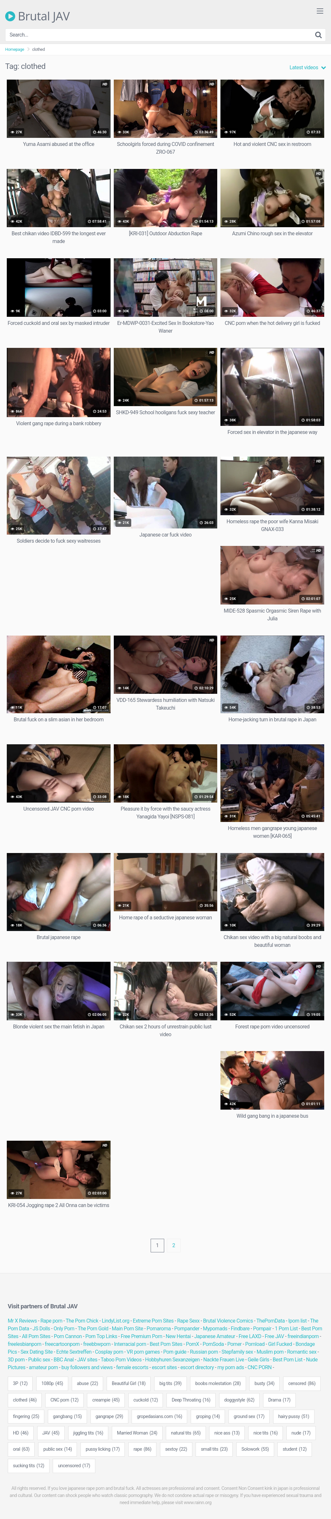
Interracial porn (130, 1344)
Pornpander (186, 1328)
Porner (234, 1344)
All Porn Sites (36, 1336)
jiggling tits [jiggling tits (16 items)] (88, 1433)
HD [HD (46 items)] (20, 1433)
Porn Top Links (101, 1336)
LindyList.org (115, 1321)
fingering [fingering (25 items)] (26, 1416)
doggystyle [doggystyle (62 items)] (239, 1400)
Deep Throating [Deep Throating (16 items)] (191, 1400)
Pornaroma (159, 1328)
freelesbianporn (24, 1344)
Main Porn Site (127, 1328)
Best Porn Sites (166, 1344)
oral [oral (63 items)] (21, 1449)
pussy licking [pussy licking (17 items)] (103, 1449)
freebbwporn (97, 1344)
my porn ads (230, 1367)
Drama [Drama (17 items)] (279, 1400)
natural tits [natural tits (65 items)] (185, 1433)
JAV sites (87, 1360)
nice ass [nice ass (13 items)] (227, 1433)
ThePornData (270, 1321)
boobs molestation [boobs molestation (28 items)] (217, 1383)
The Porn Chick (82, 1321)
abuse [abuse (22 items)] (87, 1383)
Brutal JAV (37, 16)
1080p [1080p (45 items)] (52, 1383)
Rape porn (51, 1321)
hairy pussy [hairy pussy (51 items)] (293, 1416)
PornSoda (213, 1344)
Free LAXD (250, 1336)
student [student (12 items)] (294, 1449)
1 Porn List (286, 1328)
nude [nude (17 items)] (301, 1433)
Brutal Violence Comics (228, 1321)
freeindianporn (302, 1336)
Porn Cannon (68, 1336)
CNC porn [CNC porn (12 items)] (64, 1400)
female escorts (132, 1367)
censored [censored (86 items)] (301, 1383)
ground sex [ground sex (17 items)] (249, 1416)
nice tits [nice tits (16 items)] (265, 1433)
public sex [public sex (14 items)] (57, 1449)
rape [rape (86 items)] (142, 1449)
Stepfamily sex (237, 1352)
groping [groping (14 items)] (208, 1416)
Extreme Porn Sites (153, 1321)
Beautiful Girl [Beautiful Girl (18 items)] (128, 1383)
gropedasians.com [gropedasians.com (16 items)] (159, 1416)
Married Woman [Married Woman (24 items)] (137, 1433)
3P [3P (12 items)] (20, 1383)
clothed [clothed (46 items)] (25, 1400)
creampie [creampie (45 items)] (106, 1400)
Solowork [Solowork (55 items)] (255, 1449)
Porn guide (175, 1352)
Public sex (39, 1360)
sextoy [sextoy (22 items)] (176, 1449)
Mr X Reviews (22, 1321)
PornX (192, 1344)
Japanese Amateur (214, 1336)
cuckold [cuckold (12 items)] (145, 1400)
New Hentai (178, 1336)
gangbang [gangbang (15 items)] (67, 1416)
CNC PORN (260, 1367)
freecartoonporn (62, 1344)
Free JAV (274, 1336)
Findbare (240, 1328)
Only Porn (64, 1328)
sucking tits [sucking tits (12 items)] (28, 1465)
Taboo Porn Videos (121, 1360)
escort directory (197, 1367)
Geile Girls (258, 1360)
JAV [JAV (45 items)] (50, 1433)
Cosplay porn (109, 1352)
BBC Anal (64, 1360)
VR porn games (143, 1352)
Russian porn (204, 1352)
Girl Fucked (280, 1344)
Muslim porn (270, 1352)
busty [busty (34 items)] (264, 1383)
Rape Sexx (188, 1321)
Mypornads (215, 1328)
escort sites (164, 1367)
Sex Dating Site (36, 1352)
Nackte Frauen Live (223, 1360)
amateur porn (43, 1367)
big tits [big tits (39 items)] (170, 1383)
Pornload (254, 1344)
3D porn (16, 1360)
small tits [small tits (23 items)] (214, 1449)
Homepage (14, 49)
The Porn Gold (93, 1328)
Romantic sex (301, 1352)
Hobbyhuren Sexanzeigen (172, 1360)
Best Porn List (288, 1360)
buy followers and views (87, 1367)
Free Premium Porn (141, 1336)
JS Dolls (41, 1328)
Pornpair (262, 1328)
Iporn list (297, 1321)
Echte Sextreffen (73, 1352)
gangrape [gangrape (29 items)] (109, 1416)
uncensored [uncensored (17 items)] (74, 1465)
